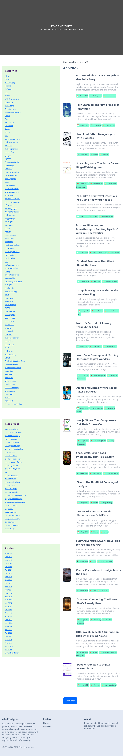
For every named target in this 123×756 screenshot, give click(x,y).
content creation (11, 364)
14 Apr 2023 (82, 252)
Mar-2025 (8, 643)
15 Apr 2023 (82, 346)
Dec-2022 (8, 573)
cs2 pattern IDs (11, 455)
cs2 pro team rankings (13, 432)
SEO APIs (8, 145)
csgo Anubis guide (12, 442)
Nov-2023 (8, 629)
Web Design (96, 311)
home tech (9, 401)
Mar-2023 (8, 560)
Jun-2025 (8, 649)
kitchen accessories (12, 198)
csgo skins (9, 508)
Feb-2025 (8, 636)
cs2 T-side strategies (13, 459)
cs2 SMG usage (11, 489)
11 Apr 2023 (83, 375)
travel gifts (9, 222)
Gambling (9, 169)
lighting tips (9, 238)
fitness (7, 228)
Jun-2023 (8, 626)
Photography (95, 96)
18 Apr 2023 (82, 216)
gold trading (9, 452)
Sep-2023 (8, 620)
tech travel (9, 351)
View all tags (10, 528)
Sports (7, 132)
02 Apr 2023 (82, 441)
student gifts (10, 278)
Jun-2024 (8, 603)
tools (7, 348)
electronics (9, 374)
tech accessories (11, 142)
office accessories (12, 188)
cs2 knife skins (10, 479)
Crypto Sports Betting (13, 404)
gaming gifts (10, 258)
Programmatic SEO (12, 162)
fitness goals (10, 485)
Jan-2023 (8, 566)
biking (7, 271)
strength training (11, 429)
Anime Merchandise (12, 212)
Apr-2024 (8, 570)
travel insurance (11, 512)
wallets (7, 397)
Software (95, 685)
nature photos (109, 96)
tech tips (8, 334)
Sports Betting (10, 354)
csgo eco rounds (11, 475)
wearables (9, 225)
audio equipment (11, 149)
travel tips (9, 371)
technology (9, 165)
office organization (12, 251)
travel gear (9, 298)
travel (7, 295)
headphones (10, 384)
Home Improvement (98, 252)
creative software (109, 685)
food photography (110, 473)
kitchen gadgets (11, 208)
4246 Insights (61, 26)
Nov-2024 (8, 593)
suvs (6, 472)
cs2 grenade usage (12, 518)
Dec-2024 (8, 557)
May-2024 (9, 600)
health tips (9, 242)
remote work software (13, 462)
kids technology (11, 291)
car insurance (10, 522)
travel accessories (12, 172)
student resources (110, 282)
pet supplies (9, 331)
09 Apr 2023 (83, 282)
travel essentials (106, 216)
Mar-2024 (8, 553)
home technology (12, 387)
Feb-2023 (8, 586)
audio (7, 182)
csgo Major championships (15, 495)
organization (10, 391)
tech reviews (10, 215)
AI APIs (7, 308)
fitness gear (9, 344)
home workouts (11, 439)
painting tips (113, 252)
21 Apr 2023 (82, 125)
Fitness (94, 652)
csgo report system (12, 469)
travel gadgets (10, 305)
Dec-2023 (8, 583)
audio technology (11, 268)
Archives (74, 62)
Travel (93, 216)
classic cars (103, 590)
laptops (8, 159)
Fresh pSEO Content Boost (15, 361)
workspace (9, 301)
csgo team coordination (14, 449)
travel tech (9, 394)
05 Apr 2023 (82, 408)
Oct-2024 (8, 563)
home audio (9, 255)
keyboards (9, 377)
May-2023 (9, 623)
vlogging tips (10, 218)
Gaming (8, 79)
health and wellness (12, 245)
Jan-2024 (8, 610)
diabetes (104, 154)
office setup (9, 205)
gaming (8, 232)
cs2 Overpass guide (12, 515)
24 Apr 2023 (82, 96)
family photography (12, 445)
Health (94, 154)
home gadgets (10, 179)
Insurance (9, 102)
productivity (9, 288)
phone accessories (12, 192)
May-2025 (9, 646)
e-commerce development (15, 502)
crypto (104, 532)
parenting (9, 341)
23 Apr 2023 (82, 473)
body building (106, 503)
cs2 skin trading (11, 505)
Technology (95, 125)
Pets (93, 561)
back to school (10, 235)
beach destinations (12, 482)
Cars (93, 590)
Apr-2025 (8, 639)
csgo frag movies (11, 465)
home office (9, 152)
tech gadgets (10, 185)
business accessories (13, 368)
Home (66, 62)
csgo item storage (12, 525)
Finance (94, 532)
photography (10, 314)
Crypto (7, 358)
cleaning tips (10, 318)
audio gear (9, 195)
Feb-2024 (8, 576)
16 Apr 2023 (83, 685)
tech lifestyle (10, 311)
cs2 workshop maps (12, 436)
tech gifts (8, 285)
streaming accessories (13, 281)
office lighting (10, 381)
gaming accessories (12, 139)
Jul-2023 (8, 590)
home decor (9, 321)
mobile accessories (12, 202)
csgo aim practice (11, 492)
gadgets (8, 155)
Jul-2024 (8, 606)
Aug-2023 (8, 613)
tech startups (109, 125)
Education (96, 282)
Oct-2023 (8, 580)
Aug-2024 (8, 616)
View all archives (12, 653)
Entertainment (96, 184)
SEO (6, 135)
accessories (9, 324)
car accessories (11, 175)
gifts (6, 261)
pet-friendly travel (105, 561)
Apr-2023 (8, 633)
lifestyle (8, 328)
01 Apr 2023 (82, 184)
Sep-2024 (8, 596)
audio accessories (12, 338)
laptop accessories (12, 265)
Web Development (98, 375)
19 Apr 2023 (82, 590)
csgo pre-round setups (13, 499)
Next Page (70, 700)
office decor (9, 248)
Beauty (7, 129)
